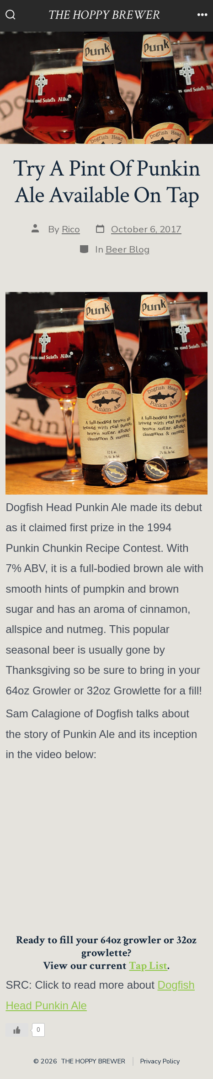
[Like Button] (16, 1030)
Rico (71, 229)
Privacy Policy (160, 1061)
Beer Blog (127, 249)
